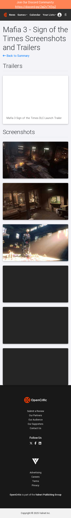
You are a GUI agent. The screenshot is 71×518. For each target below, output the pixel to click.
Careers (35, 476)
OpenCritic (15, 494)
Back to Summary (16, 56)
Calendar (35, 14)
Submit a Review (35, 411)
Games (21, 14)
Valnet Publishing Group (48, 494)
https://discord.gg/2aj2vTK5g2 (35, 7)
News (12, 14)
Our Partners (35, 415)
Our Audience (35, 419)
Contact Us (35, 428)
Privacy (35, 485)
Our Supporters (35, 424)
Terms (35, 481)
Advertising (35, 472)
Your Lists (49, 14)
